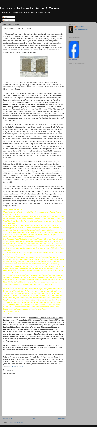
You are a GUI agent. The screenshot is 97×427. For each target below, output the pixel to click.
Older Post (61, 419)
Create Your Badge (73, 59)
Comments (6, 20)
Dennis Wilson (72, 39)
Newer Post (7, 419)
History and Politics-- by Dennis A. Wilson (29, 8)
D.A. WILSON (80, 26)
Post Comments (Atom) (17, 422)
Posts (5, 17)
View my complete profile (81, 29)
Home (34, 419)
